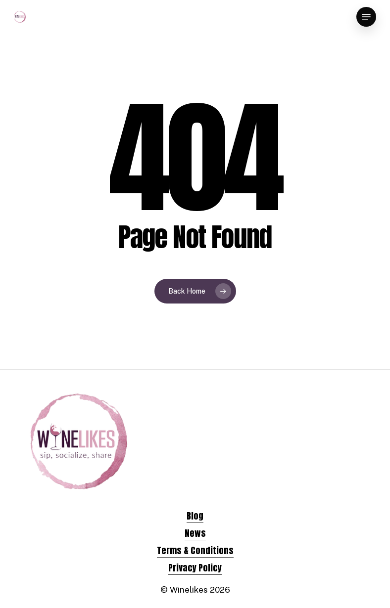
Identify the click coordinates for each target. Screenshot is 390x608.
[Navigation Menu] (366, 17)
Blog (195, 515)
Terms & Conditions (195, 550)
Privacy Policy (195, 567)
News (195, 533)
